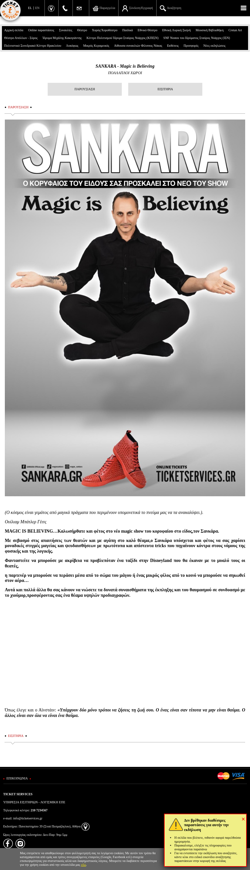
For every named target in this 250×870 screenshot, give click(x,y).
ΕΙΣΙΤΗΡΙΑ (165, 89)
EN (37, 8)
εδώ (83, 864)
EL (30, 8)
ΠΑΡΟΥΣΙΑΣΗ (84, 89)
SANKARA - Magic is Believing (125, 66)
